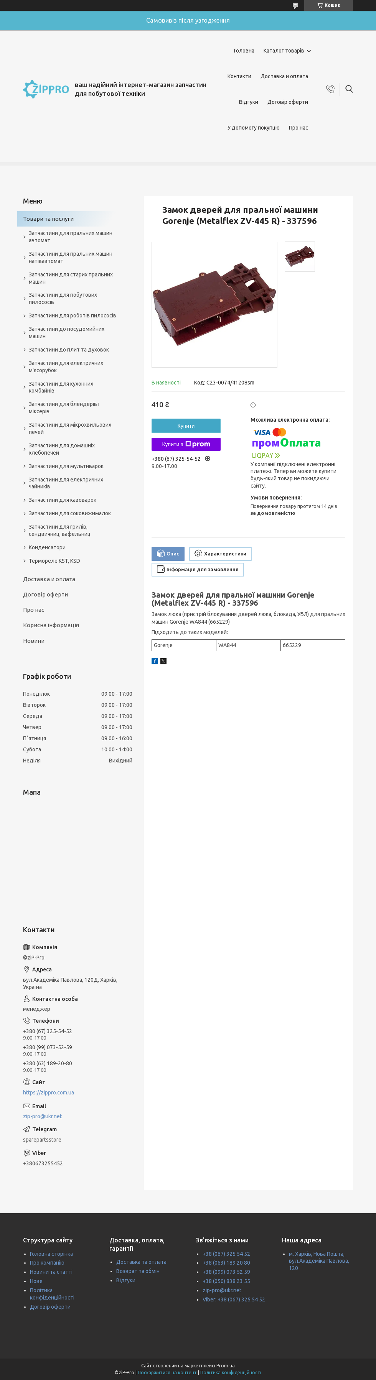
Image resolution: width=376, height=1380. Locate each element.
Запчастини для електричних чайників (66, 483)
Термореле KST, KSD (54, 561)
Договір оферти (287, 102)
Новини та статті (51, 1272)
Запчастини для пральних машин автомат (70, 236)
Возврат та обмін (138, 1271)
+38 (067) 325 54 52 (226, 1254)
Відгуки (248, 102)
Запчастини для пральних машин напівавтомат (70, 257)
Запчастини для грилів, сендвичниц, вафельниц (60, 530)
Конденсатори (47, 547)
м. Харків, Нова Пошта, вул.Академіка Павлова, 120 (319, 1261)
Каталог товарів (284, 51)
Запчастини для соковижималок (70, 513)
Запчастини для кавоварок (62, 500)
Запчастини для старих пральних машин (71, 278)
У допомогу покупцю (254, 128)
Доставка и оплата (284, 76)
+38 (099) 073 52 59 (226, 1272)
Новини (34, 640)
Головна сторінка (51, 1254)
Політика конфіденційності (230, 1372)
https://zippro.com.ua (48, 1092)
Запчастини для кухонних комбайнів (61, 387)
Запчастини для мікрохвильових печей (70, 428)
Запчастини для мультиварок (66, 466)
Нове (36, 1281)
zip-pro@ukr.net (42, 1116)
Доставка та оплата (141, 1262)
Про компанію (47, 1263)
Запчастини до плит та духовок (69, 350)
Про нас (298, 128)
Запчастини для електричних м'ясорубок (66, 366)
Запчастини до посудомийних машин (66, 332)
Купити (186, 426)
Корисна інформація (51, 625)
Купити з (186, 444)
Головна (244, 51)
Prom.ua (225, 1365)
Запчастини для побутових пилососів (63, 298)
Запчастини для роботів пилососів (72, 315)
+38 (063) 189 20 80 (226, 1263)
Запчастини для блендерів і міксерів (64, 407)
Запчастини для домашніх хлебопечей (62, 449)
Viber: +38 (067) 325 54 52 (234, 1299)
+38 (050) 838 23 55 (226, 1281)
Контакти (239, 76)
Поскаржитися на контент (167, 1372)
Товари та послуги (48, 218)
